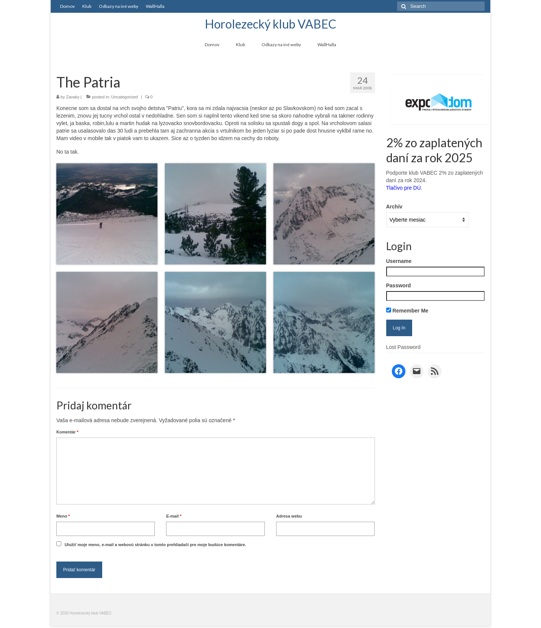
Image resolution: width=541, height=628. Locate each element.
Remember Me (407, 311)
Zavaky (72, 97)
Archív (394, 207)
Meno (63, 516)
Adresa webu (289, 516)
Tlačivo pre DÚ (403, 188)
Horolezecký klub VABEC (270, 24)
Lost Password (403, 347)
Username (399, 261)
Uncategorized (124, 97)
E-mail (173, 516)
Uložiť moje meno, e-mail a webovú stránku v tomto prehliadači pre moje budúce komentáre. (155, 544)
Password (398, 285)
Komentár (67, 432)
